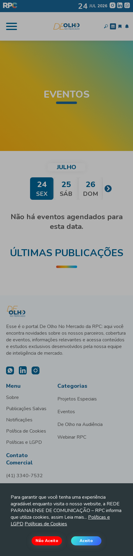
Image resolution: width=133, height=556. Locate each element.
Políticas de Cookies (46, 524)
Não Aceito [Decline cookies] (47, 541)
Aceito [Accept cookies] (86, 541)
